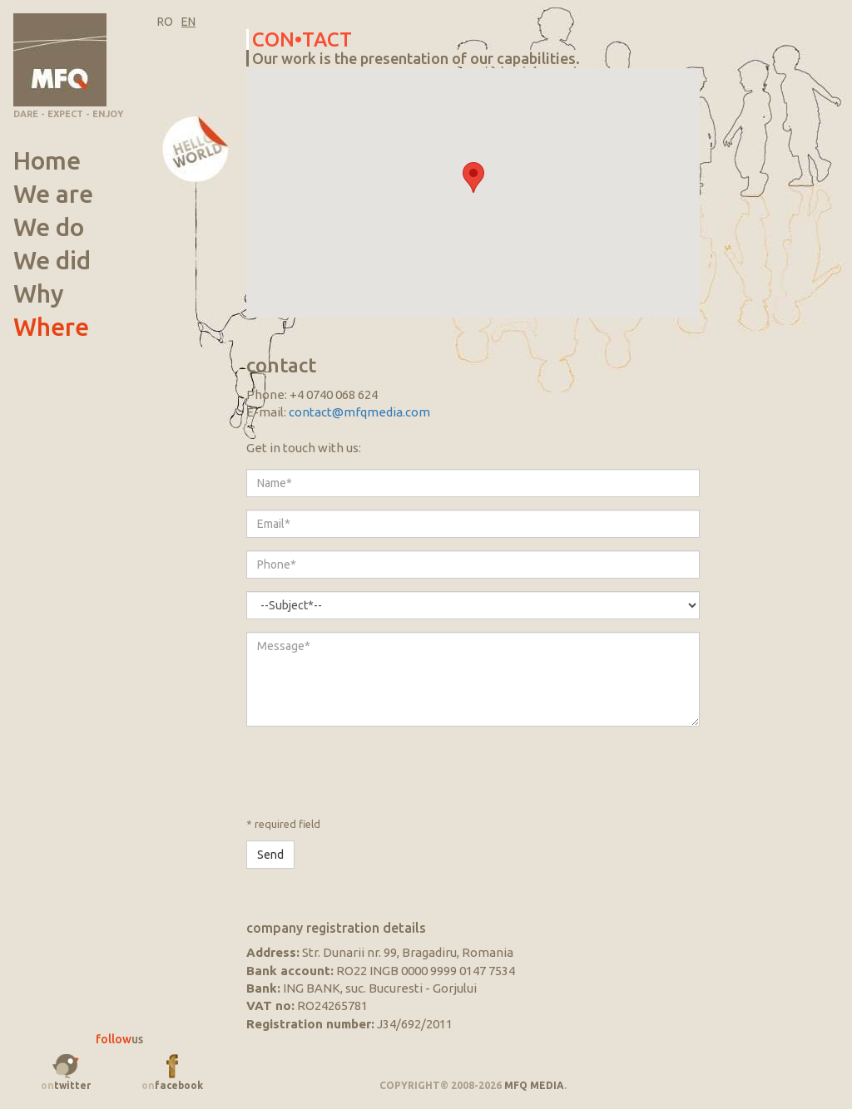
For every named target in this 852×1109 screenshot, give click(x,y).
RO (165, 21)
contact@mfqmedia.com (359, 412)
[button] (473, 177)
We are (53, 193)
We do (48, 226)
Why (38, 293)
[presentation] (372, 771)
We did (52, 260)
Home (47, 160)
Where (63, 326)
